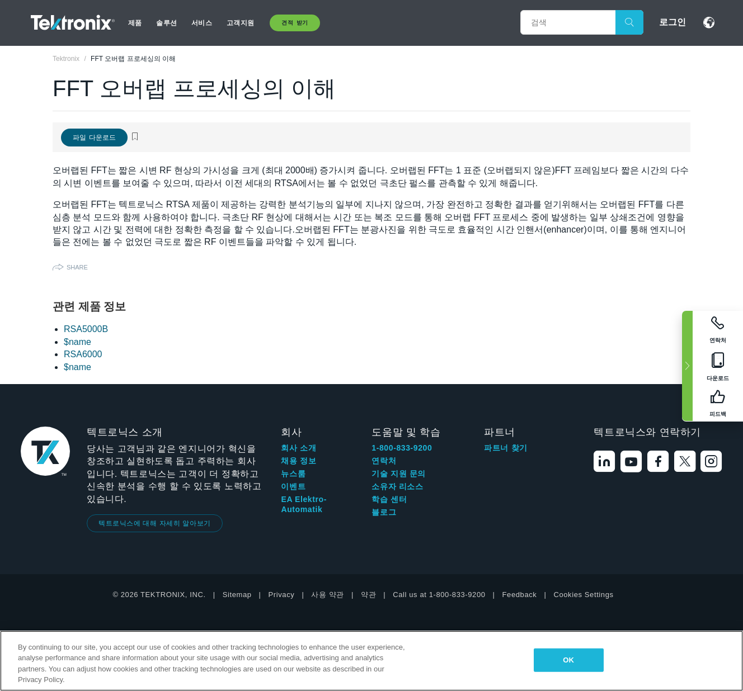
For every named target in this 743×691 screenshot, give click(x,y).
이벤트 (293, 486)
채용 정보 (298, 460)
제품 (135, 23)
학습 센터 (389, 499)
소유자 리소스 (397, 486)
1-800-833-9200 (402, 447)
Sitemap (237, 594)
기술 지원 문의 (399, 473)
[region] (371, 661)
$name (77, 342)
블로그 (384, 512)
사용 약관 (327, 594)
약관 (368, 594)
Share (77, 267)
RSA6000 (83, 354)
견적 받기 (294, 23)
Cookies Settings (583, 594)
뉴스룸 (293, 473)
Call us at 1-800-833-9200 (439, 594)
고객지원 (240, 23)
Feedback (519, 594)
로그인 (672, 22)
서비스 (201, 23)
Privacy (282, 594)
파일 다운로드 (94, 137)
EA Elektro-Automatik (304, 504)
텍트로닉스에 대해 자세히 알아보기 (154, 523)
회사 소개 (298, 447)
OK (568, 660)
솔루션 (166, 23)
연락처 (384, 460)
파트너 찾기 (506, 447)
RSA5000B (86, 329)
